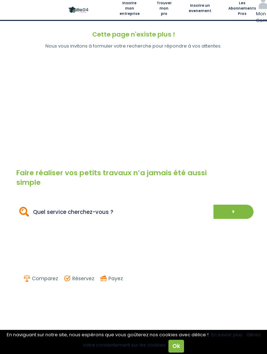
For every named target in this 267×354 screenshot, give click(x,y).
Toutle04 (78, 9)
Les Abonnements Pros (242, 8)
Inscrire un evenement (200, 8)
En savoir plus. (227, 334)
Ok (176, 346)
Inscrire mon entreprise (129, 8)
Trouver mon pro (164, 8)
